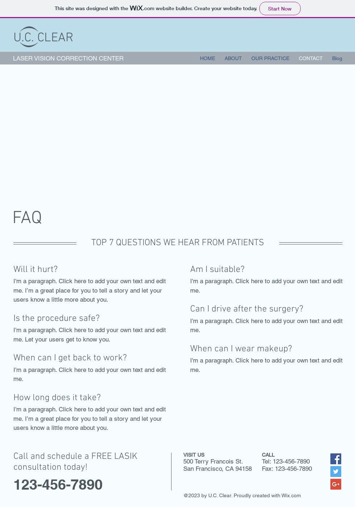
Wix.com (291, 495)
